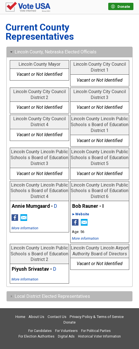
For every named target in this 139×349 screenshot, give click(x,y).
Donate (69, 322)
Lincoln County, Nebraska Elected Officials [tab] (52, 52)
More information (24, 228)
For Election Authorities (36, 336)
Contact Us (57, 317)
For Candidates (40, 331)
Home (20, 317)
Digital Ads (66, 336)
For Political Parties (96, 331)
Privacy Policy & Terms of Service (97, 317)
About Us (36, 317)
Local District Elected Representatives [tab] (49, 296)
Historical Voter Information (99, 336)
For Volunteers (66, 331)
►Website (80, 214)
